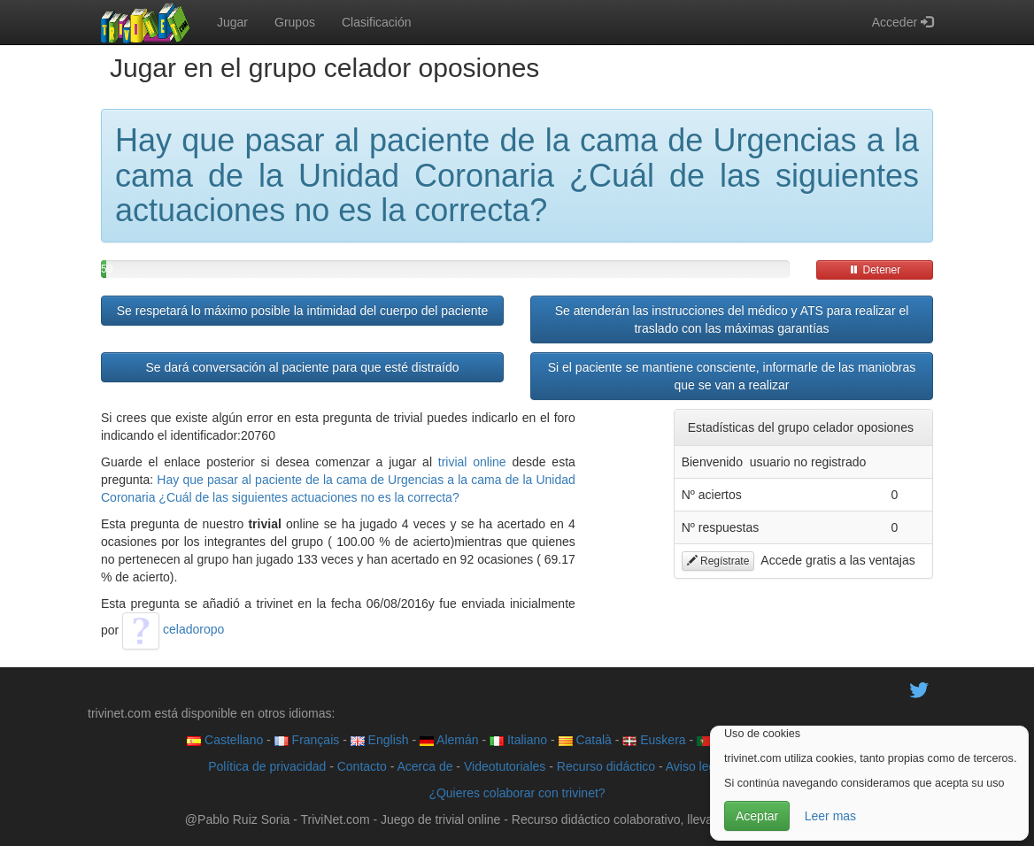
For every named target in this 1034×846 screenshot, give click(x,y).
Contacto (362, 766)
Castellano (225, 740)
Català (585, 740)
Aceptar (757, 816)
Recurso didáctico (606, 766)
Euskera (653, 740)
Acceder (902, 22)
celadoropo (173, 629)
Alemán (449, 740)
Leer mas (830, 816)
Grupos (294, 22)
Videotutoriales (504, 766)
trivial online (472, 462)
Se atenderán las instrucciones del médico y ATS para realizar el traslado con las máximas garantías (732, 319)
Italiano (518, 740)
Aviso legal (695, 766)
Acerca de (424, 766)
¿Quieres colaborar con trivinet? (516, 793)
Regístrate (718, 561)
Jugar (232, 22)
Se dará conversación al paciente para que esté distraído (302, 367)
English (380, 740)
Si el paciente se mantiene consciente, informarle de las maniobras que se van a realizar (732, 376)
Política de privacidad (267, 766)
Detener (874, 270)
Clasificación (377, 22)
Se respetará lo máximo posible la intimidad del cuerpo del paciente (302, 311)
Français (307, 740)
